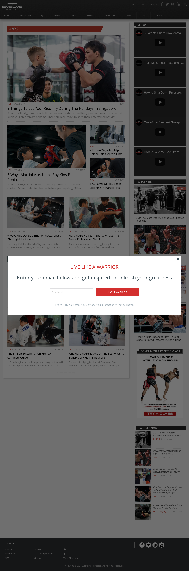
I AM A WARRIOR (118, 292)
